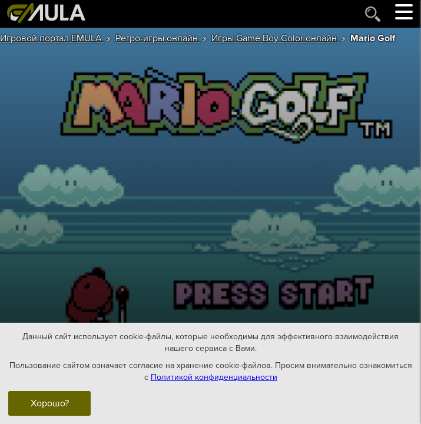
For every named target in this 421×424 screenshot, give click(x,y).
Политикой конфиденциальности (214, 377)
